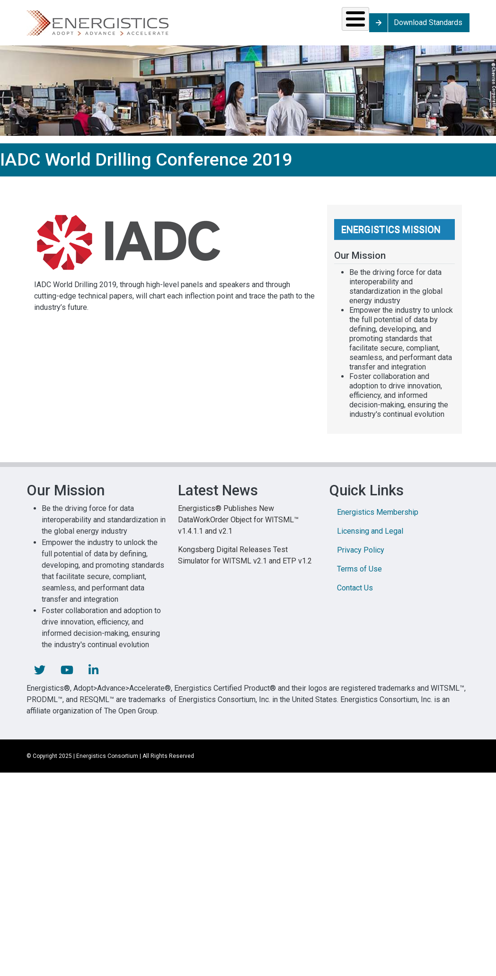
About (391, 25)
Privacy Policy (360, 556)
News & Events (272, 26)
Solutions (59, 25)
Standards (130, 25)
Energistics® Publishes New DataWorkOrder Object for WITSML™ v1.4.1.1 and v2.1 (238, 526)
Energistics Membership (377, 518)
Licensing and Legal (370, 537)
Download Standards (471, 26)
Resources (203, 25)
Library (331, 25)
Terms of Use (359, 575)
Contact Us (355, 594)
